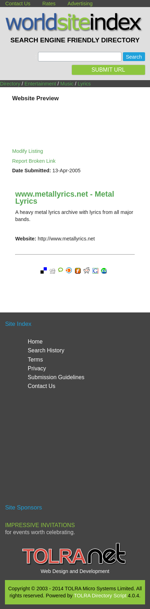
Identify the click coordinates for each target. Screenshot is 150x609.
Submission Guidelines (56, 377)
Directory (10, 83)
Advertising (80, 3)
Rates (49, 3)
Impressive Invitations (40, 525)
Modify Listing (27, 151)
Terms (35, 360)
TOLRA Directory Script (100, 595)
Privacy (37, 368)
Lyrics (84, 83)
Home (35, 342)
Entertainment (40, 83)
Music (67, 83)
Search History (46, 350)
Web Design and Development (75, 571)
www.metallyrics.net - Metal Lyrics (64, 197)
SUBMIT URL (108, 70)
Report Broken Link (33, 161)
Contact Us (17, 3)
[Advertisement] (75, 449)
